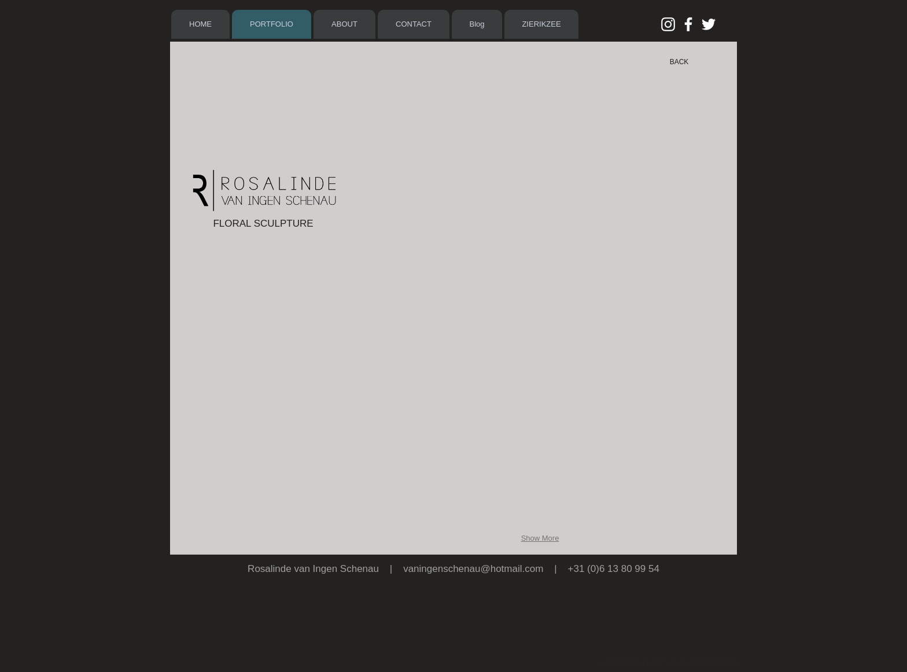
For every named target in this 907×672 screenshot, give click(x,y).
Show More (540, 538)
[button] (411, 145)
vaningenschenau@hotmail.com (473, 568)
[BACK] (679, 61)
